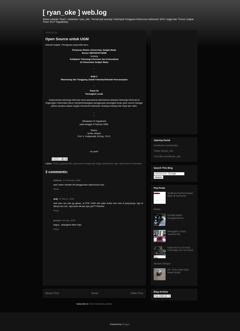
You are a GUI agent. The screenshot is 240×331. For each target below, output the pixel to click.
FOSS (56, 163)
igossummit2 (66, 163)
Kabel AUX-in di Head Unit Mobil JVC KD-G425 (180, 249)
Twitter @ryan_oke (163, 151)
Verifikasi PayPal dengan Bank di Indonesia (180, 194)
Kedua (157, 209)
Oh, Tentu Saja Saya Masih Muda (178, 271)
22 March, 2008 (66, 199)
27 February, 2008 (71, 180)
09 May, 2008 (68, 220)
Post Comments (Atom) (101, 304)
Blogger (125, 324)
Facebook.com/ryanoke (166, 145)
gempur (57, 220)
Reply (56, 189)
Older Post (137, 293)
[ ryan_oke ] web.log (75, 12)
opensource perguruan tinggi (87, 163)
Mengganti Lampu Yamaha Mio (177, 233)
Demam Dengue (162, 263)
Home (94, 293)
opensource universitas (131, 163)
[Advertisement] (174, 81)
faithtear (57, 180)
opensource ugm (110, 163)
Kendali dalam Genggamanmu (176, 216)
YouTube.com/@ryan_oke (167, 156)
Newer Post (52, 293)
